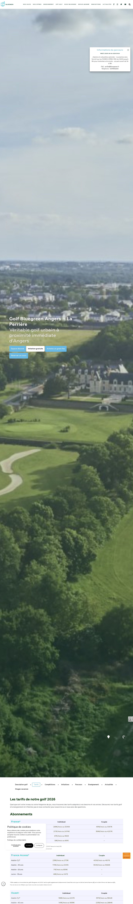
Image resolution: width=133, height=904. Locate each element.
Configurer (39, 845)
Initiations (65, 784)
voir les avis (126, 857)
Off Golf (59, 4)
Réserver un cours (18, 355)
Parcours (78, 784)
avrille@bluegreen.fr (112, 66)
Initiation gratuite (35, 349)
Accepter (29, 845)
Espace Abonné (17, 349)
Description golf (21, 784)
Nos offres (37, 4)
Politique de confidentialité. (16, 840)
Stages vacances (21, 789)
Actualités (107, 4)
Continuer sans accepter (16, 845)
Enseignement (48, 4)
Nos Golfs (27, 4)
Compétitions (50, 784)
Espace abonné (83, 4)
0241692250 (114, 69)
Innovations (96, 4)
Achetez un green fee (56, 349)
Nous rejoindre (70, 4)
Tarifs (36, 784)
